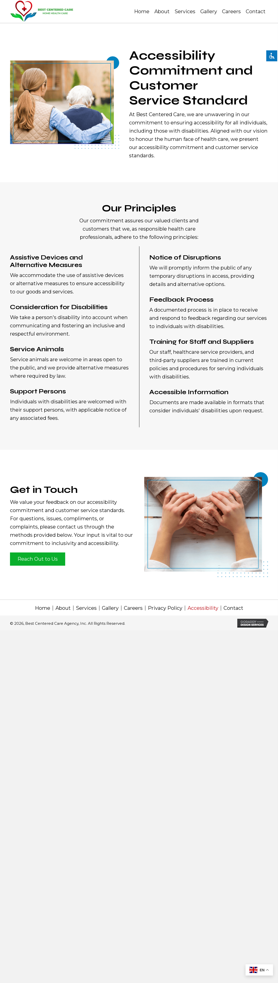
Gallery (110, 608)
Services (86, 608)
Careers (133, 608)
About (63, 608)
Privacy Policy (165, 608)
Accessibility (203, 608)
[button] (37, 559)
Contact (233, 608)
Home (42, 608)
